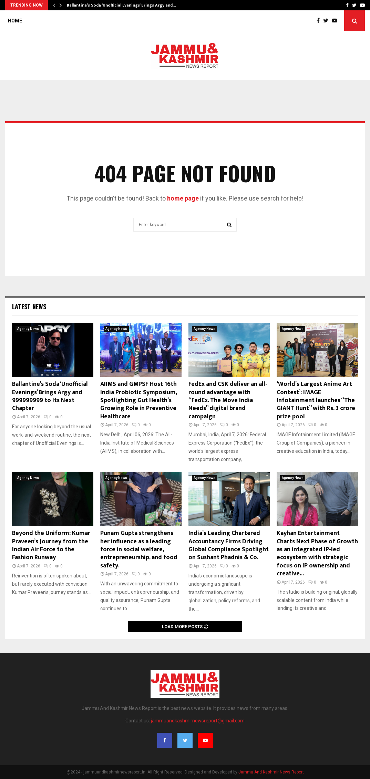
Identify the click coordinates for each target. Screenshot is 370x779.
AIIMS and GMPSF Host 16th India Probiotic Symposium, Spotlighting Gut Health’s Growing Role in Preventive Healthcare (138, 400)
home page (183, 198)
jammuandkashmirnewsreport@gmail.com (198, 720)
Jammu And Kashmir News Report (271, 772)
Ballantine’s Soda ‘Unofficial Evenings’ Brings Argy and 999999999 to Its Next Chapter (50, 396)
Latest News (29, 306)
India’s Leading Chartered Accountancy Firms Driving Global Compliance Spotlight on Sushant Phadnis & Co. (228, 545)
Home (15, 20)
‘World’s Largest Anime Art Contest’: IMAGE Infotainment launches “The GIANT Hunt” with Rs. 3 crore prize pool (316, 400)
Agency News (28, 329)
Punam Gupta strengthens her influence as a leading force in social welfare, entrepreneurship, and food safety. (138, 549)
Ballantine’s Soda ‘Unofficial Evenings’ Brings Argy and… (121, 5)
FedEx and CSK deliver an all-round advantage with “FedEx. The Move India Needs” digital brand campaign (227, 400)
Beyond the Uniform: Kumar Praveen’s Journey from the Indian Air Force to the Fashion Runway (51, 545)
